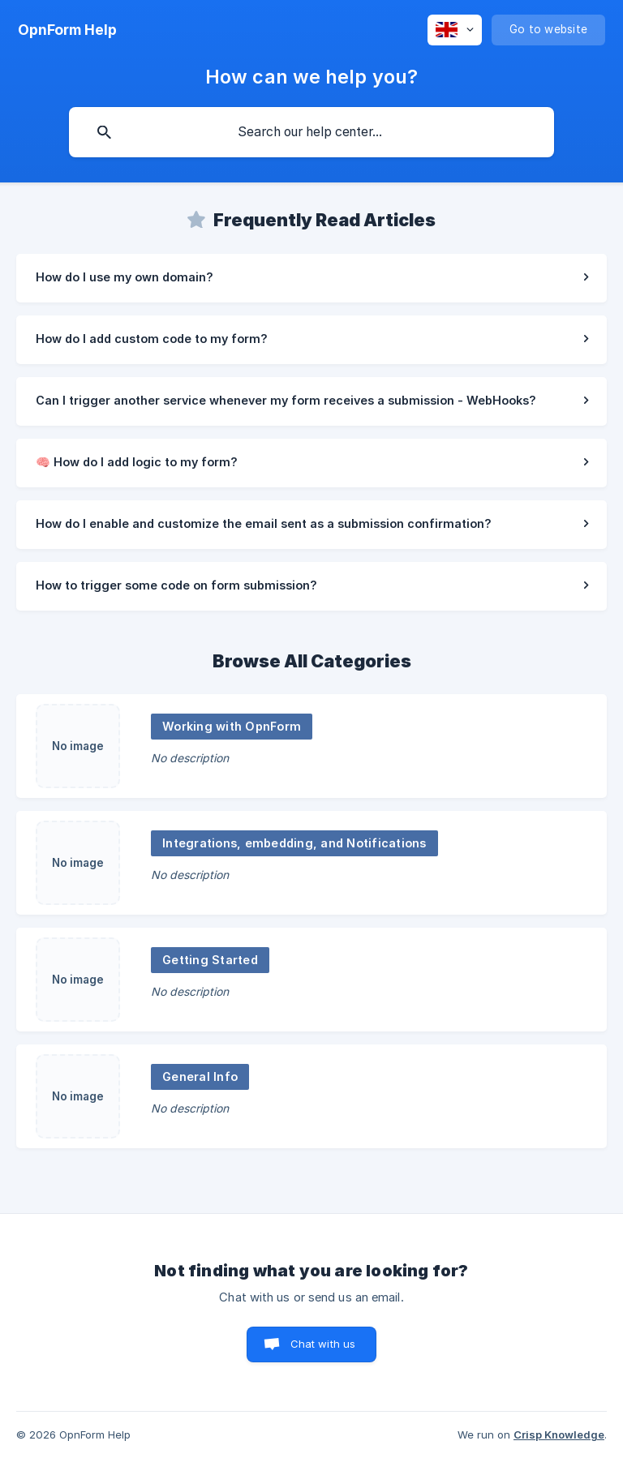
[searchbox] (311, 132)
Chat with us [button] (323, 1343)
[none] (67, 30)
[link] (311, 278)
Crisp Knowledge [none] (558, 1434)
